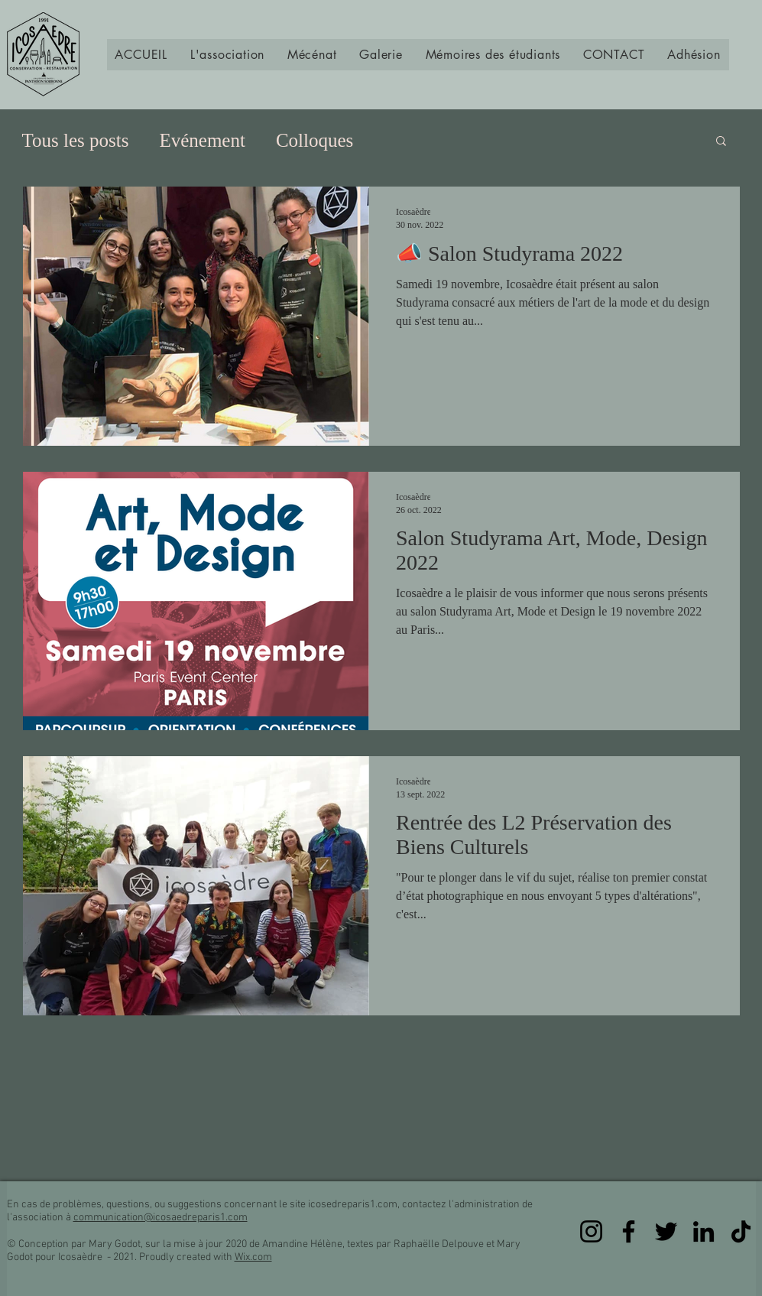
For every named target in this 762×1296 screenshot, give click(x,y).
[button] (227, 54)
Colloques (314, 140)
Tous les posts (75, 140)
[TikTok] (741, 1231)
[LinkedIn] (703, 1231)
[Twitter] (666, 1231)
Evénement (202, 140)
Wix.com (253, 1257)
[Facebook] (629, 1231)
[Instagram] (591, 1231)
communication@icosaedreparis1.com (160, 1217)
